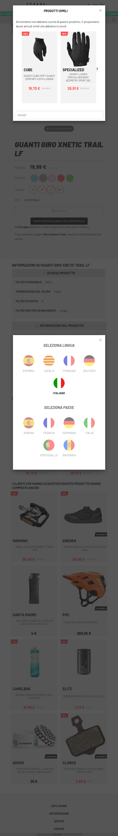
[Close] (100, 340)
